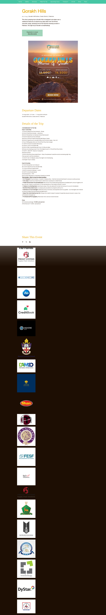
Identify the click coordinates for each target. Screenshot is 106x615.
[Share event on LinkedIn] (30, 241)
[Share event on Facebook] (22, 241)
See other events (32, 34)
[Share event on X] (26, 241)
